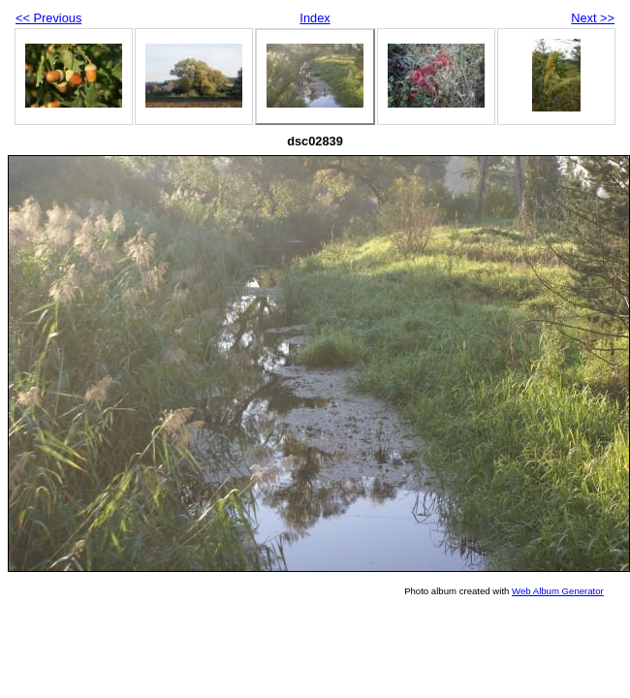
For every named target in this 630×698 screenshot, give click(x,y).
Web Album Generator (558, 591)
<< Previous (48, 18)
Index (314, 18)
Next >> (592, 18)
